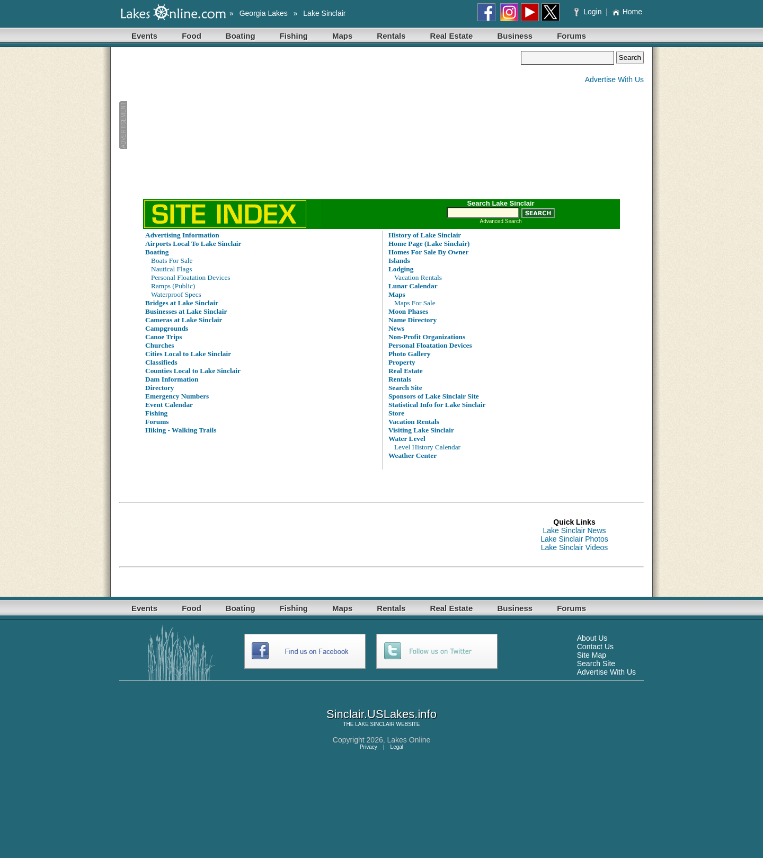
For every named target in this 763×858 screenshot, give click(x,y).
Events (144, 35)
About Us (592, 638)
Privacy (368, 747)
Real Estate (451, 35)
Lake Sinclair (324, 13)
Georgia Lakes (263, 13)
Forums (571, 35)
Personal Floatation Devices (190, 277)
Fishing (294, 35)
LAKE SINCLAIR (374, 724)
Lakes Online (409, 740)
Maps (342, 35)
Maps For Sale (415, 303)
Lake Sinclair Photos (574, 539)
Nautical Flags (171, 269)
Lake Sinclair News (574, 530)
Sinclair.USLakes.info (381, 714)
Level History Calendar (427, 447)
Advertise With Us (614, 79)
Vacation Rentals (418, 277)
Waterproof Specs (176, 294)
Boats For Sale (172, 260)
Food (191, 35)
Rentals (391, 35)
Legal (397, 747)
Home (627, 11)
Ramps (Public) (173, 286)
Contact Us (595, 646)
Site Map (591, 655)
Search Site (596, 663)
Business (515, 35)
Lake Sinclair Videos (574, 547)
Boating (240, 35)
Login (589, 11)
